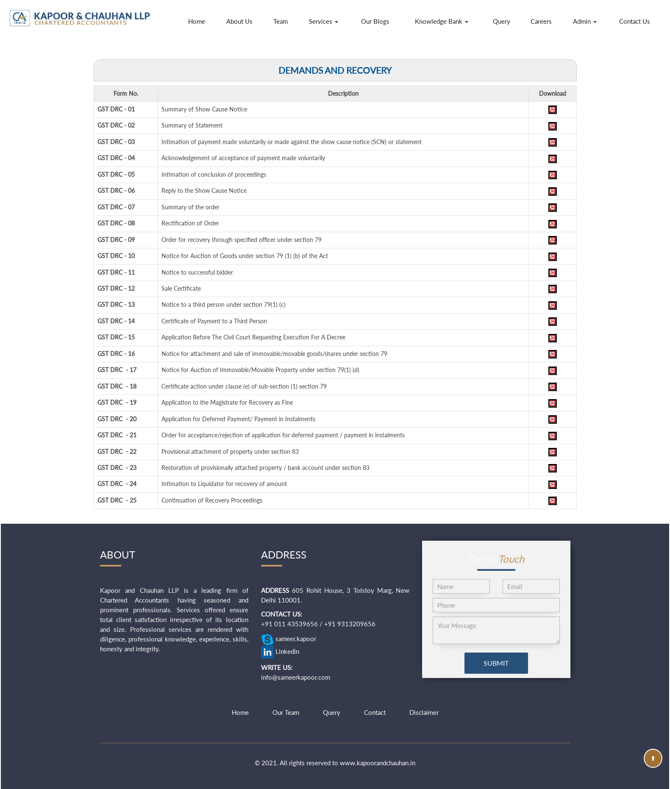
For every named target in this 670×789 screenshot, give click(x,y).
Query (501, 21)
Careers (541, 21)
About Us (239, 21)
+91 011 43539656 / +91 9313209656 (318, 624)
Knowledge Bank (441, 21)
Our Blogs (375, 21)
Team (280, 21)
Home (196, 21)
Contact (375, 712)
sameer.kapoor (288, 639)
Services (323, 21)
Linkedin (280, 652)
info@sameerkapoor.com (295, 677)
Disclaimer (424, 712)
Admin (585, 21)
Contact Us (634, 21)
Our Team (285, 712)
